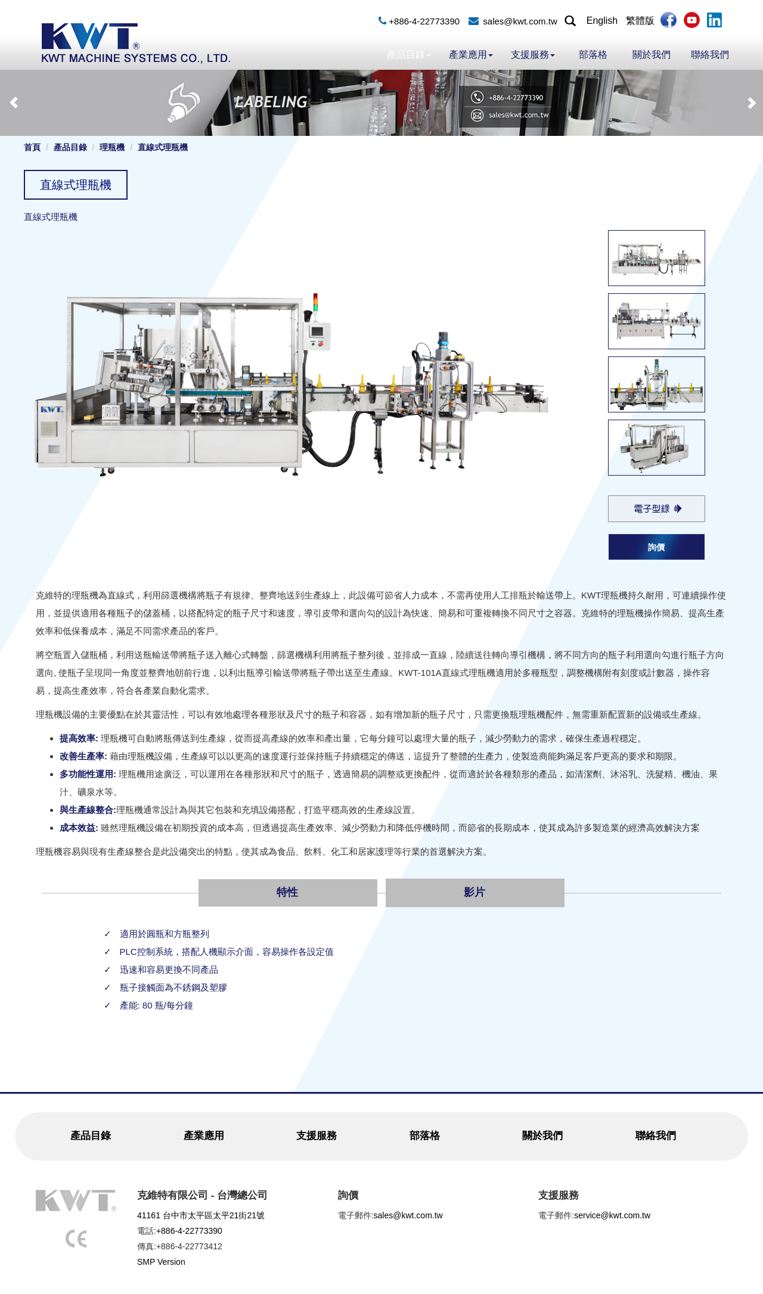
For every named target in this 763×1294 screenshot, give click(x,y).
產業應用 (471, 54)
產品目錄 (409, 54)
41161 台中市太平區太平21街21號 (201, 1215)
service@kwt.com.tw (612, 1215)
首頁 (32, 147)
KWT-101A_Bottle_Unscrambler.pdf (656, 508)
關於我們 (651, 54)
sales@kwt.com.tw (520, 21)
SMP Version (161, 1262)
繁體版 (640, 20)
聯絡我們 (710, 54)
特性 (287, 892)
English (602, 20)
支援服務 (533, 54)
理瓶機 (112, 147)
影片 (474, 892)
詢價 (656, 547)
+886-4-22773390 (424, 21)
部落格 (593, 54)
